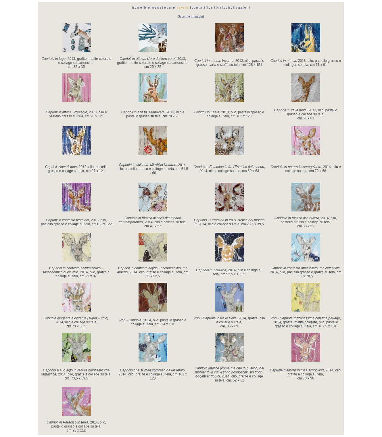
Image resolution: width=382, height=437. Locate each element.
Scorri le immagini (191, 16)
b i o (147, 7)
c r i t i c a (215, 7)
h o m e (137, 7)
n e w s (157, 7)
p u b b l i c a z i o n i (237, 7)
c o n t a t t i (199, 7)
